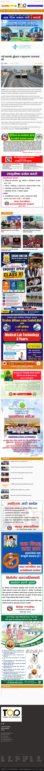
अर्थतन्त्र (18, 11)
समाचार (8, 11)
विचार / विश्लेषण (25, 757)
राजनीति (13, 11)
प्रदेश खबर (17, 757)
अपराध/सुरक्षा (18, 759)
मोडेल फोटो (39, 761)
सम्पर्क (34, 769)
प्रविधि (9, 759)
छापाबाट (24, 761)
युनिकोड (38, 1)
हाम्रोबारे (35, 1)
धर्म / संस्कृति (25, 759)
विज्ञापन (37, 769)
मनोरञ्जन (38, 757)
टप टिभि (38, 759)
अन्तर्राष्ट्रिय (2, 761)
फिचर (17, 761)
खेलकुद (31, 761)
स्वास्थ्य (31, 759)
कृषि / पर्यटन (10, 761)
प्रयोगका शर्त (41, 769)
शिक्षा (31, 757)
